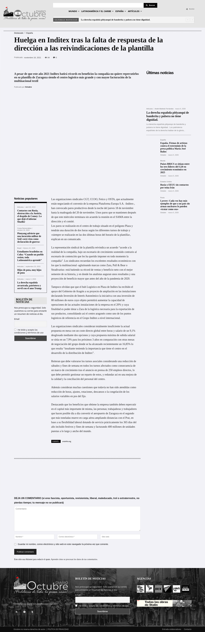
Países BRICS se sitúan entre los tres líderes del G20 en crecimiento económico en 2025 (175, 168)
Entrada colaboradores (171, 629)
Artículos (20, 207)
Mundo (162, 161)
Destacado (18, 33)
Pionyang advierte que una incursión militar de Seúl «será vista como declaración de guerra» (29, 237)
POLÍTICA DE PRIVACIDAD (58, 629)
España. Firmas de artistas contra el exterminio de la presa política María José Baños (173, 147)
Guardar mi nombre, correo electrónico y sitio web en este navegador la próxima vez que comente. (63, 544)
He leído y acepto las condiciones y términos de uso (29, 331)
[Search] (150, 5)
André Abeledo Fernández (164, 109)
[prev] (187, 20)
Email (17, 319)
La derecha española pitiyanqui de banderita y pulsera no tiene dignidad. (116, 20)
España (29, 33)
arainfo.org (66, 441)
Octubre (28, 87)
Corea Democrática (24, 228)
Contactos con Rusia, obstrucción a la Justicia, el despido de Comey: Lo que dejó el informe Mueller (29, 216)
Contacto (187, 629)
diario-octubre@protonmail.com (42, 603)
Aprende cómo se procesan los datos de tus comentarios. (74, 559)
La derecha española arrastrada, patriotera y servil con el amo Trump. (30, 285)
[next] (192, 20)
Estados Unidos (166, 181)
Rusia (162, 197)
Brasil (19, 248)
